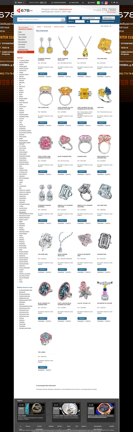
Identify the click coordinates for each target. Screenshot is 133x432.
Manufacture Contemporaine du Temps (26, 212)
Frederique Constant (24, 156)
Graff (20, 166)
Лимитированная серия (25, 306)
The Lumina (42, 352)
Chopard (21, 112)
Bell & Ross (22, 78)
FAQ (77, 426)
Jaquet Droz (22, 196)
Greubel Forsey (23, 170)
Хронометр (22, 326)
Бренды (28, 426)
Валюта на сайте (34, 2)
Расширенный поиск (108, 21)
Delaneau (21, 134)
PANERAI (21, 229)
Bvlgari (21, 96)
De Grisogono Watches (25, 132)
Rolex (20, 249)
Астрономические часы (25, 290)
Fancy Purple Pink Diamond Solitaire (44, 157)
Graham (21, 168)
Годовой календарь (24, 296)
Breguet (21, 90)
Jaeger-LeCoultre (24, 194)
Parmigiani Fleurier (24, 231)
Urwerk (21, 271)
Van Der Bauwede (24, 277)
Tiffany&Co (22, 265)
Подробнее (41, 76)
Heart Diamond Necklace (63, 59)
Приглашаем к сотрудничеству (98, 426)
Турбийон (22, 322)
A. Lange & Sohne (24, 60)
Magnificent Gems (23, 49)
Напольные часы (24, 310)
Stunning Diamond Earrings (44, 59)
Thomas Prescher (24, 263)
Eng (117, 2)
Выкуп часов (75, 2)
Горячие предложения (60, 2)
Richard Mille (22, 245)
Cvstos (21, 124)
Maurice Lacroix (23, 219)
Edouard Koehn (23, 140)
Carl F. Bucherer (23, 102)
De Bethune (22, 128)
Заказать (43, 73)
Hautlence (22, 176)
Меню (20, 2)
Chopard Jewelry (23, 114)
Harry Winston (23, 174)
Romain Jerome (23, 253)
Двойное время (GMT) (25, 300)
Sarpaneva (22, 255)
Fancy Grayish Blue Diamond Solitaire (64, 304)
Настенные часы (24, 312)
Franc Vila (22, 150)
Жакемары (22, 302)
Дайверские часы (24, 298)
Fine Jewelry (22, 34)
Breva (20, 94)
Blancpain (22, 82)
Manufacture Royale (24, 215)
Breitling (21, 92)
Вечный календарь (24, 294)
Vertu (20, 279)
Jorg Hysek (22, 200)
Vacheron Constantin (24, 273)
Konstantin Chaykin (24, 204)
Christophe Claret (24, 116)
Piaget (21, 235)
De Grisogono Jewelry (25, 130)
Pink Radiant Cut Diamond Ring (103, 157)
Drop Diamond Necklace (62, 255)
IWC (20, 188)
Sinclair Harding (23, 259)
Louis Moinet (22, 210)
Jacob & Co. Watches (25, 192)
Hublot (21, 182)
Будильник (22, 292)
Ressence (22, 241)
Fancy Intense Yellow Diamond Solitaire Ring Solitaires (85, 109)
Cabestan (21, 100)
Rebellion (21, 239)
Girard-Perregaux (24, 162)
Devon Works (22, 136)
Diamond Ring (82, 156)
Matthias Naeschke (24, 217)
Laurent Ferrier (23, 208)
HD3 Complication (24, 178)
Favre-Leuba (22, 148)
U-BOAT (21, 269)
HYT (20, 184)
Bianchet (21, 80)
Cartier (21, 104)
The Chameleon (43, 107)
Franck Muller (23, 154)
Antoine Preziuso (23, 68)
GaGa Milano (22, 158)
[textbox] (39, 20)
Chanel (21, 108)
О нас (21, 426)
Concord (21, 118)
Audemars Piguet (23, 74)
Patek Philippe (23, 233)
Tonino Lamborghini (24, 267)
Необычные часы (24, 316)
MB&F (21, 221)
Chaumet (21, 110)
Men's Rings (22, 39)
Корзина (92, 2)
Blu (20, 84)
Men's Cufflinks (23, 37)
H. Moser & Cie (23, 172)
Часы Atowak (22, 415)
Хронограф (22, 324)
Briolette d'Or (83, 58)
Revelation (22, 243)
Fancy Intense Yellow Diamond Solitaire (65, 108)
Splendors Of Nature (104, 303)
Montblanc (22, 223)
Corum (21, 120)
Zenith (21, 281)
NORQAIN (22, 225)
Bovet (20, 88)
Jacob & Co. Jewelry (25, 29)
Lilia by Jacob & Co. (84, 303)
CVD (20, 122)
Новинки (51, 426)
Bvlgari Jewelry (23, 98)
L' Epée (21, 206)
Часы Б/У (59, 426)
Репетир (21, 318)
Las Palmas (22, 47)
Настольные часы (24, 314)
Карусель (21, 304)
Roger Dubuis (23, 247)
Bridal (20, 32)
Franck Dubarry (23, 152)
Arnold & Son (22, 70)
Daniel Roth (22, 126)
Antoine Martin (23, 66)
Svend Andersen (23, 261)
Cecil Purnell (22, 106)
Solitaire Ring (102, 58)
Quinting (21, 237)
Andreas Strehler (23, 62)
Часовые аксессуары (25, 328)
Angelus (21, 64)
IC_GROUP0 (22, 186)
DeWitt (21, 138)
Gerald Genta (22, 160)
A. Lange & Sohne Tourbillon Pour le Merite (65, 415)
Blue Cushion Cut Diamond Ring (44, 304)
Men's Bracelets (23, 42)
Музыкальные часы (24, 308)
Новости (19, 400)
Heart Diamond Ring (64, 156)
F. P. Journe (22, 146)
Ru (112, 2)
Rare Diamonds (23, 52)
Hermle (21, 180)
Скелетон (21, 320)
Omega (21, 227)
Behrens (21, 76)
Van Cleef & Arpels (24, 275)
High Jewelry (22, 44)
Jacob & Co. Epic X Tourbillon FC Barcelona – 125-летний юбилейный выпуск (101, 416)
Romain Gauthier (23, 251)
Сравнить (48, 76)
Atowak (21, 72)
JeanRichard (22, 198)
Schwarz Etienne (23, 257)
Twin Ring (100, 107)
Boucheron (22, 86)
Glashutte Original (24, 164)
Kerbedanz (22, 202)
